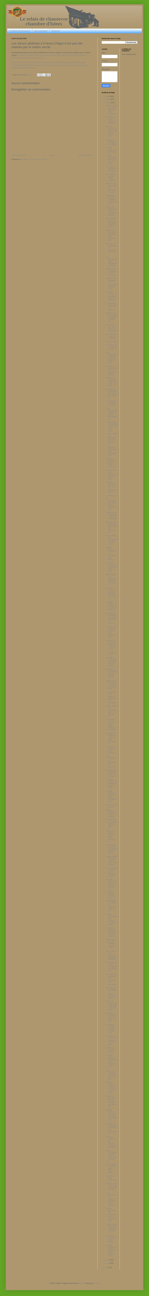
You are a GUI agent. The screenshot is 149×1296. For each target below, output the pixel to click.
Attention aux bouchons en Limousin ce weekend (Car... (111, 283)
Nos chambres (40, 31)
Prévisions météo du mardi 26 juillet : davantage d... (111, 738)
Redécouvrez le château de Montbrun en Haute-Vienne (111, 993)
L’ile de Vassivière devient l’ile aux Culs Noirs (111, 159)
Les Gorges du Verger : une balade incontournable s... (111, 967)
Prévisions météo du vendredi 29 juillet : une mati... (111, 382)
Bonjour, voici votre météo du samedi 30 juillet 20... (111, 317)
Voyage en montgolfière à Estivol (111, 142)
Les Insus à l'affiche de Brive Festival (111, 750)
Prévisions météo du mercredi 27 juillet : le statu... (111, 567)
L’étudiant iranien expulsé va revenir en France (111, 606)
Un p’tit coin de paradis (111, 806)
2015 (106, 1267)
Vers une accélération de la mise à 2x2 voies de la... (111, 1156)
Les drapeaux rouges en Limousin (111, 336)
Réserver (56, 31)
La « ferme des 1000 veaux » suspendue (111, 328)
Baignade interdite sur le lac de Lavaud (111, 813)
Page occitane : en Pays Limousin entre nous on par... (111, 860)
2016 (106, 96)
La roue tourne (111, 342)
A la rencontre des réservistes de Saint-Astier (111, 474)
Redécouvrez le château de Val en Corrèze (111, 272)
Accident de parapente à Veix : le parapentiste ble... (111, 451)
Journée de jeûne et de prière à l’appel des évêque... (111, 370)
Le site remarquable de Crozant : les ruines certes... (111, 919)
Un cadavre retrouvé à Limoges (111, 169)
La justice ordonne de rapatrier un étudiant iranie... (111, 784)
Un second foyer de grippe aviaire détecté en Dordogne (111, 724)
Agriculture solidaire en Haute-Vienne (111, 1239)
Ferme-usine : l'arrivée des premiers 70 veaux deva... (111, 426)
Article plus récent (19, 155)
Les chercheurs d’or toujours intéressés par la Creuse (111, 1199)
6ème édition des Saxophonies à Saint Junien (111, 540)
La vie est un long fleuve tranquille (111, 403)
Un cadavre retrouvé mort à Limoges (110, 177)
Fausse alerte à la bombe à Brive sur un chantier (111, 515)
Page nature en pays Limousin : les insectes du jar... (111, 199)
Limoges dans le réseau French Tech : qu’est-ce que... (111, 632)
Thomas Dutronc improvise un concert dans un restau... (111, 1088)
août (108, 99)
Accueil (52, 155)
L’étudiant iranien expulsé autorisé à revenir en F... (111, 593)
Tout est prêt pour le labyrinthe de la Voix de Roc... (111, 222)
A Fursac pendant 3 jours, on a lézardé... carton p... (111, 883)
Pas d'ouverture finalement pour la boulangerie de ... (111, 413)
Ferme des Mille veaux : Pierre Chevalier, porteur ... (111, 211)
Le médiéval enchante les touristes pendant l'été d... (111, 849)
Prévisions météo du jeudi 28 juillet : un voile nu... (110, 463)
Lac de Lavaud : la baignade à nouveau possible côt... (111, 439)
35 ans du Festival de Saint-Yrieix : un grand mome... (111, 1005)
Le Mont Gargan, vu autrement (111, 150)
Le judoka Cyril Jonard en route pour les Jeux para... (111, 1040)
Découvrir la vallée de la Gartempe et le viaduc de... (111, 393)
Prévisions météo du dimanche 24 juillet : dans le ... (111, 932)
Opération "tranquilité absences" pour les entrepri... (111, 673)
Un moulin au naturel (111, 653)
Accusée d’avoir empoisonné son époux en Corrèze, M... (111, 1061)
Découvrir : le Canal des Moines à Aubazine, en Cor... (111, 645)
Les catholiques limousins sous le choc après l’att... (111, 504)
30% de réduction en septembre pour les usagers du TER (111, 1214)
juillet (108, 103)
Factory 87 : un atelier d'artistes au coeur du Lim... (111, 1075)
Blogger (96, 1283)
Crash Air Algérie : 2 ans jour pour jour (111, 894)
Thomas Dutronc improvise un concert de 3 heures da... (111, 1115)
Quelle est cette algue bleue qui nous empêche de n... (111, 235)
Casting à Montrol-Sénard (110, 1050)
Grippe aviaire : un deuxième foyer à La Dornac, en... (111, 711)
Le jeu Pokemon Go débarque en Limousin (110, 761)
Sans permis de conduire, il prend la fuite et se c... (111, 580)
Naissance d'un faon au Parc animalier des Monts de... (111, 1101)
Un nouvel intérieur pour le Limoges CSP (110, 1029)
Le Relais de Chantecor (19, 31)
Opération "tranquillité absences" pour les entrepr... (111, 662)
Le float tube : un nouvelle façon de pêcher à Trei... (111, 824)
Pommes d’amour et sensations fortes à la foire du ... (111, 296)
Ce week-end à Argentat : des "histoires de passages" (111, 979)
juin (108, 1260)
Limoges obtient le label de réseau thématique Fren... (111, 796)
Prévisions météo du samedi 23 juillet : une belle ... (111, 1017)
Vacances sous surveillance (111, 1178)
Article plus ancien (85, 155)
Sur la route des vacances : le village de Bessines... (111, 955)
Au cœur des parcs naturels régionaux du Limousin (111, 697)
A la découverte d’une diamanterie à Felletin (111, 261)
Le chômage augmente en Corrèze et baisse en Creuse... (111, 618)
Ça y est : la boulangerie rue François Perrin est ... (111, 249)
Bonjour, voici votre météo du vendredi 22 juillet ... (111, 1186)
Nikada (81, 1283)
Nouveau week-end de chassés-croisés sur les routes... (111, 1142)
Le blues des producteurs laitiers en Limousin (111, 773)
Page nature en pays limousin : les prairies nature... (111, 944)
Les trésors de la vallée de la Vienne (111, 347)
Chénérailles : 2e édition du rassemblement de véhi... (111, 906)
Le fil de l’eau (111, 496)
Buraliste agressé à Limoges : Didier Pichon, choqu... (111, 1250)
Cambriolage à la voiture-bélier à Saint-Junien (111, 1168)
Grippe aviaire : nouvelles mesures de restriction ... (111, 1228)
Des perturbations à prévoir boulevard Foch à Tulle (111, 357)
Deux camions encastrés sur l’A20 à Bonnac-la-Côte (111, 685)
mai (108, 1263)
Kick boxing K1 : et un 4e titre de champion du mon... (111, 872)
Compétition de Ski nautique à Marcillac (111, 120)
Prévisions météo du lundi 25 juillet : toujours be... (110, 836)
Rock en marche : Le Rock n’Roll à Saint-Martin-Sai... (111, 132)
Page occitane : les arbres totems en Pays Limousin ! (111, 110)
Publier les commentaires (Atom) (34, 159)
